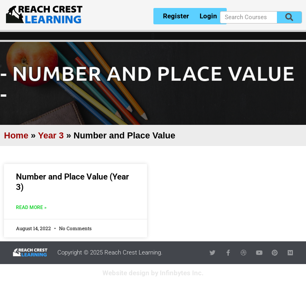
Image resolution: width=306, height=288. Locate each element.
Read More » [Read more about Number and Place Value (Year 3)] (31, 207)
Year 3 (51, 135)
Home (16, 135)
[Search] (289, 17)
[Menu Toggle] (152, 36)
